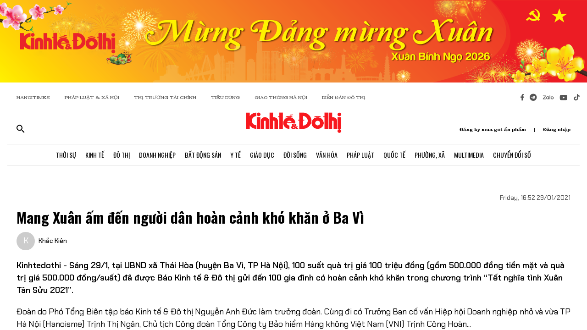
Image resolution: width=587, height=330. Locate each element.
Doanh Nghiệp (157, 155)
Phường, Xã (430, 155)
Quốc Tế (394, 155)
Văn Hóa (327, 155)
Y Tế (235, 155)
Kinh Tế (94, 155)
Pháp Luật (360, 155)
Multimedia (469, 155)
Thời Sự (66, 155)
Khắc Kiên (53, 240)
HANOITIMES (33, 97)
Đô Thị (121, 155)
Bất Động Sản (203, 155)
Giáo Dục (262, 155)
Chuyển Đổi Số (512, 155)
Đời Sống (295, 155)
